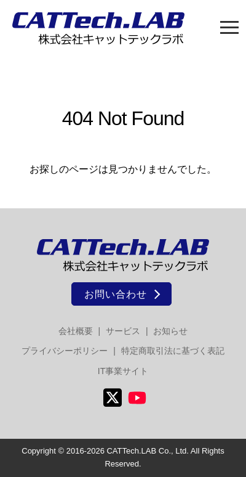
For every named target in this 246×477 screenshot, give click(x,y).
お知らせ (170, 331)
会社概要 (75, 331)
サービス (123, 331)
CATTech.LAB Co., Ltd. (147, 450)
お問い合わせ (115, 294)
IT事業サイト (123, 371)
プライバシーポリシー (65, 351)
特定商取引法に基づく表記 (172, 351)
